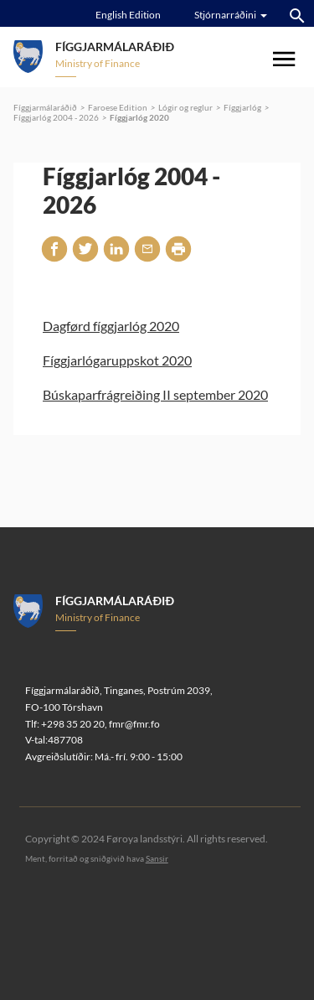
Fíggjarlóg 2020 (139, 117)
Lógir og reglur (185, 107)
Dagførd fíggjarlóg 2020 (111, 326)
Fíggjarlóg (242, 107)
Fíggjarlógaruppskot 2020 (117, 360)
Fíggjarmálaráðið (45, 107)
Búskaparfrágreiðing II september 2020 (155, 394)
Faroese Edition (117, 107)
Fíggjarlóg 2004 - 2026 (56, 117)
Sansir (157, 858)
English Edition (128, 14)
